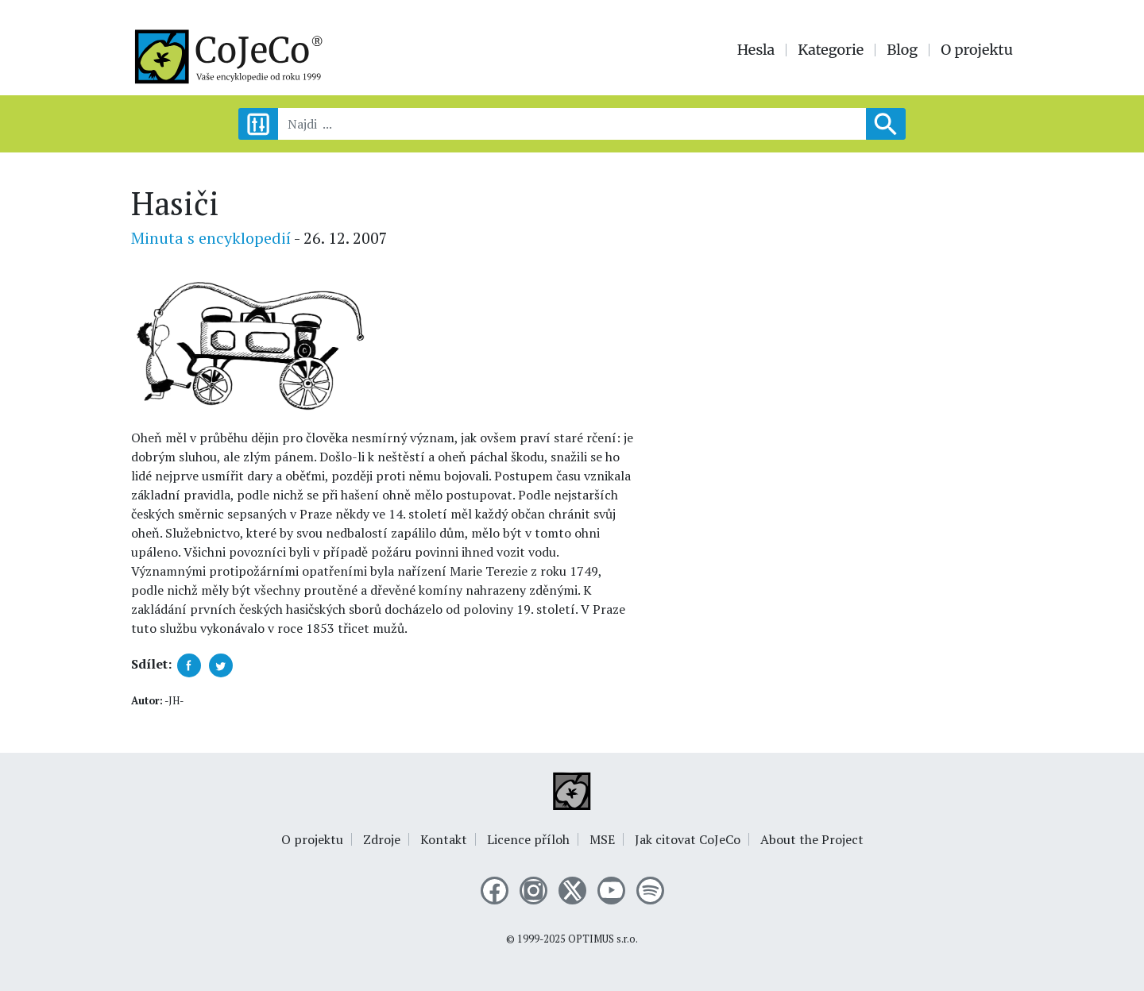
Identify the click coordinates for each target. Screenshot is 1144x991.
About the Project (812, 839)
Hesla (756, 50)
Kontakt (443, 839)
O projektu (977, 50)
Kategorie (831, 50)
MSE (602, 839)
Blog (902, 50)
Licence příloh (528, 839)
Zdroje (381, 839)
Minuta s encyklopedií (211, 238)
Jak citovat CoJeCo (687, 839)
